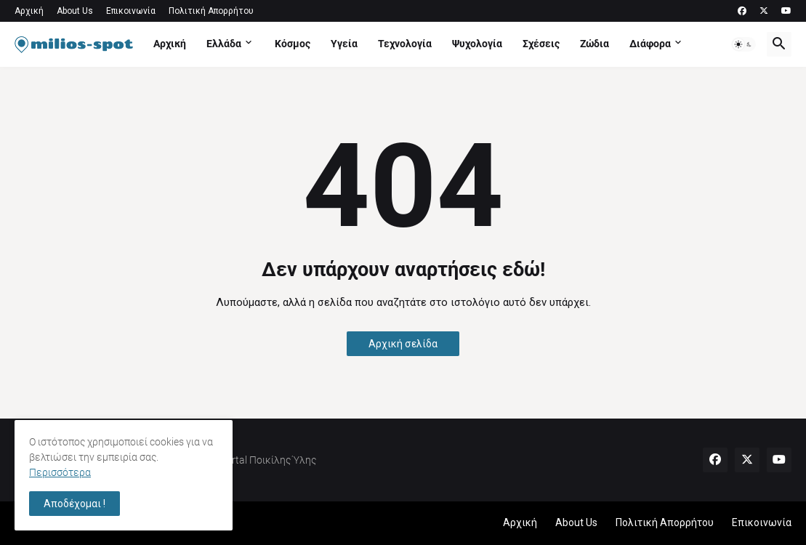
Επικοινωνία (131, 11)
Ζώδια (594, 43)
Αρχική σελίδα (403, 344)
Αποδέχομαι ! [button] (74, 503)
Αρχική (29, 11)
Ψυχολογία (477, 43)
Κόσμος (292, 43)
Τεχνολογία (405, 43)
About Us (75, 11)
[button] (743, 44)
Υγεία (344, 43)
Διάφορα (650, 43)
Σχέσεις (541, 43)
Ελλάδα (223, 43)
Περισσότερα (60, 472)
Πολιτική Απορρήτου (211, 11)
